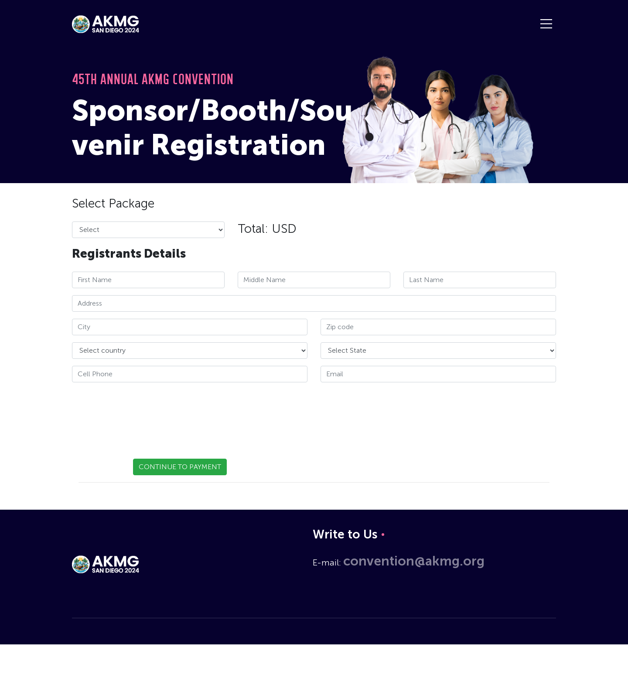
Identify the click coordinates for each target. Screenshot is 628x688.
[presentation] (138, 413)
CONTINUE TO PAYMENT (180, 467)
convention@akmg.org (414, 561)
